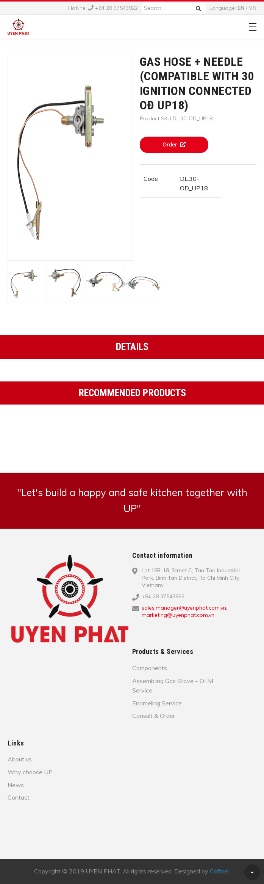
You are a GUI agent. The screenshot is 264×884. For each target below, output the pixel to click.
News (16, 785)
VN (252, 8)
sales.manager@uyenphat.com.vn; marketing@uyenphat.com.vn (184, 611)
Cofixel (219, 871)
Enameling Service (157, 703)
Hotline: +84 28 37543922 (103, 8)
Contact (19, 797)
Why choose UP (30, 772)
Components (149, 668)
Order (174, 144)
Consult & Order (153, 715)
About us (20, 759)
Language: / (232, 8)
